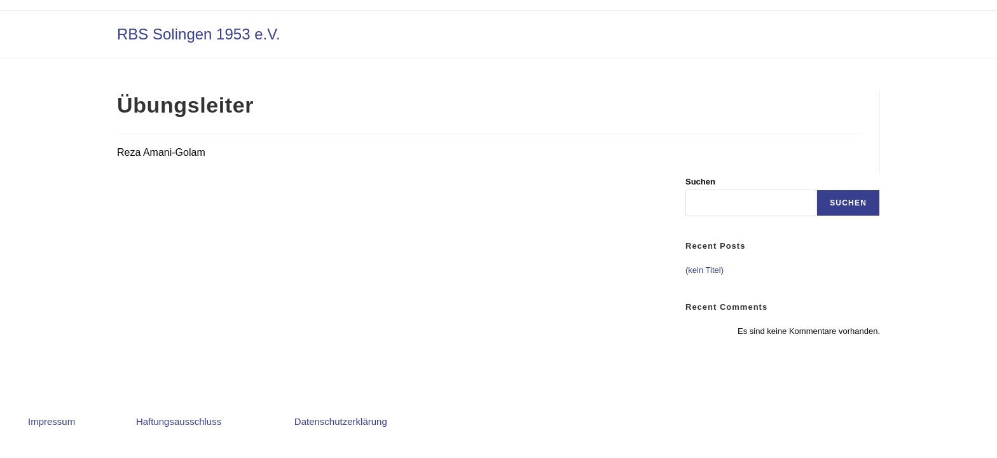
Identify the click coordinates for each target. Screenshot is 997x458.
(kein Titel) (704, 270)
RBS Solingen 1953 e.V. (198, 34)
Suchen (700, 181)
